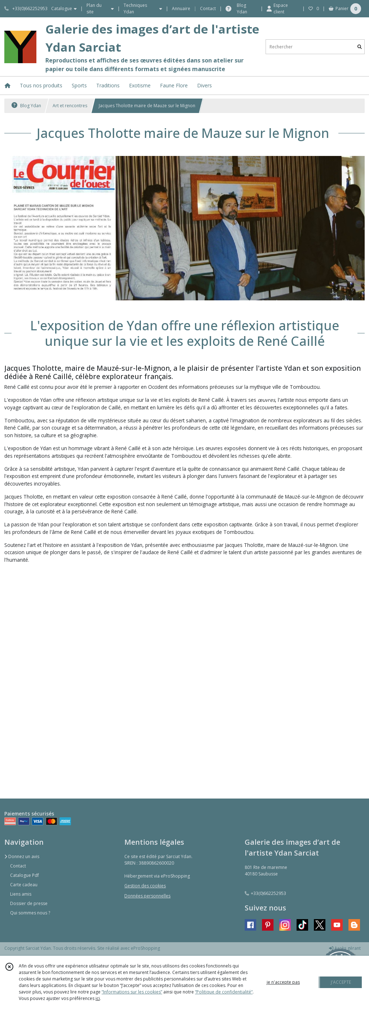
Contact (208, 8)
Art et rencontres (70, 106)
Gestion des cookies (145, 886)
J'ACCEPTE (341, 982)
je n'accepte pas (283, 982)
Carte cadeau (23, 885)
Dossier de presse (29, 903)
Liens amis (20, 894)
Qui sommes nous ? (30, 913)
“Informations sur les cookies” (132, 992)
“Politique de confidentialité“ (224, 992)
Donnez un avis (21, 856)
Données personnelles (147, 896)
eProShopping (145, 948)
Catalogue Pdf (24, 875)
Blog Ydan (26, 106)
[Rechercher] (359, 47)
